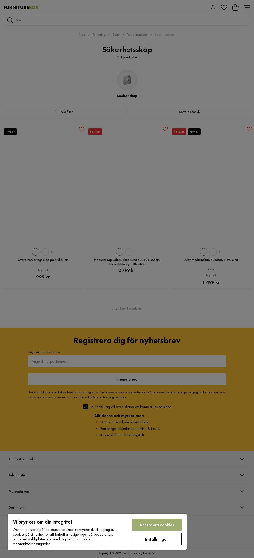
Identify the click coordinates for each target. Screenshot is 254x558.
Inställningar (156, 539)
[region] (97, 532)
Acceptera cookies (156, 525)
